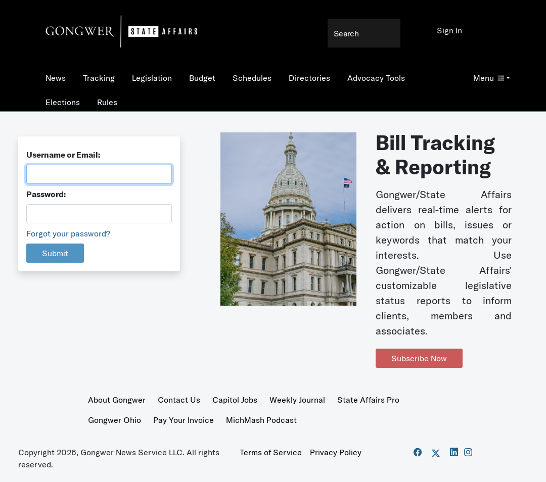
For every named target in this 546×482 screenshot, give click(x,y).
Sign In (449, 30)
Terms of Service (271, 452)
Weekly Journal (297, 400)
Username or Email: (63, 155)
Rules (107, 102)
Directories (309, 78)
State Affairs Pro (368, 400)
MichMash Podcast (261, 420)
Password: (46, 194)
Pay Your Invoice (183, 420)
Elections (63, 102)
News (56, 78)
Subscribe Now (419, 358)
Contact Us (179, 400)
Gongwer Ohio (114, 420)
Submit (55, 253)
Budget (202, 78)
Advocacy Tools (376, 78)
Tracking (99, 78)
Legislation (152, 78)
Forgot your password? (68, 233)
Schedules (252, 78)
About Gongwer (117, 400)
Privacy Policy (335, 452)
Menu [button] (488, 78)
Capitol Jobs (234, 400)
